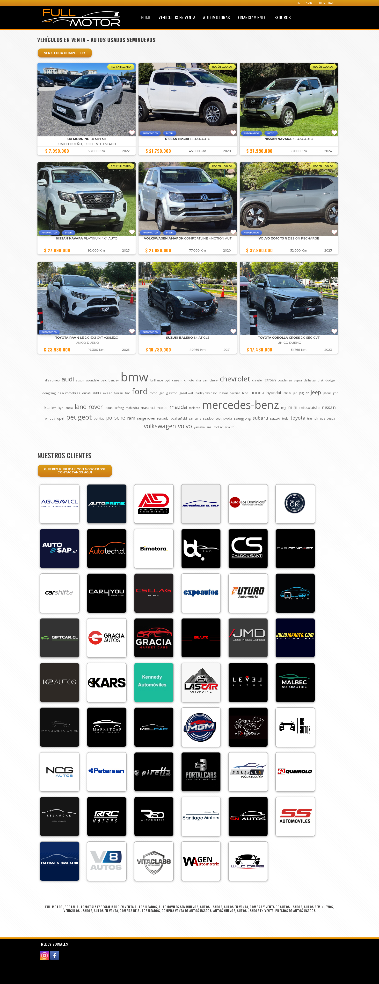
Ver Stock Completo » (65, 53)
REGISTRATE (327, 3)
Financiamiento (252, 17)
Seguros (283, 17)
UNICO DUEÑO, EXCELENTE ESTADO (87, 144)
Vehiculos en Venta (177, 17)
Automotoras (216, 17)
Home (146, 17)
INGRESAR (305, 3)
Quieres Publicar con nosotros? (75, 470)
